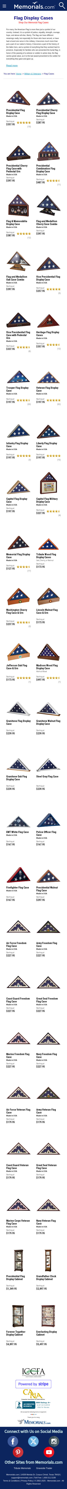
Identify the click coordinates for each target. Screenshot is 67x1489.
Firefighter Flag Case (17, 887)
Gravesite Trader (44, 1468)
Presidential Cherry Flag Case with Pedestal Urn (16, 168)
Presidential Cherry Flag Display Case (46, 111)
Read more (12, 65)
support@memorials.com (22, 1478)
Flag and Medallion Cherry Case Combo (46, 223)
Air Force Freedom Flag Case (16, 944)
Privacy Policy (27, 1481)
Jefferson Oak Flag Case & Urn (16, 667)
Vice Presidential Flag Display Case (48, 278)
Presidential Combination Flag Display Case (45, 168)
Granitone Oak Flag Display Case (16, 778)
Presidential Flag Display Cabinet (15, 1278)
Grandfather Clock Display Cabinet (46, 1278)
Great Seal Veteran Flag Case (46, 1167)
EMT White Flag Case (17, 832)
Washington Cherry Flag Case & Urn (16, 611)
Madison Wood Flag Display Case (47, 667)
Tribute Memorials (22, 1468)
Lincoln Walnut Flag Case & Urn (47, 611)
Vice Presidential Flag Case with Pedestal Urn (18, 335)
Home (18, 74)
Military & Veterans (32, 74)
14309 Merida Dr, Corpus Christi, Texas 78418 (40, 1474)
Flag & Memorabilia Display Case (16, 223)
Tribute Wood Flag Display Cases (46, 556)
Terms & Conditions (11, 1481)
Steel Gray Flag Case (47, 776)
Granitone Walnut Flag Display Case (48, 722)
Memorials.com (12, 1474)
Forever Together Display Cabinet (15, 1333)
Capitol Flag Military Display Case (47, 500)
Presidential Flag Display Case (15, 111)
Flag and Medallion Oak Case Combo (16, 278)
